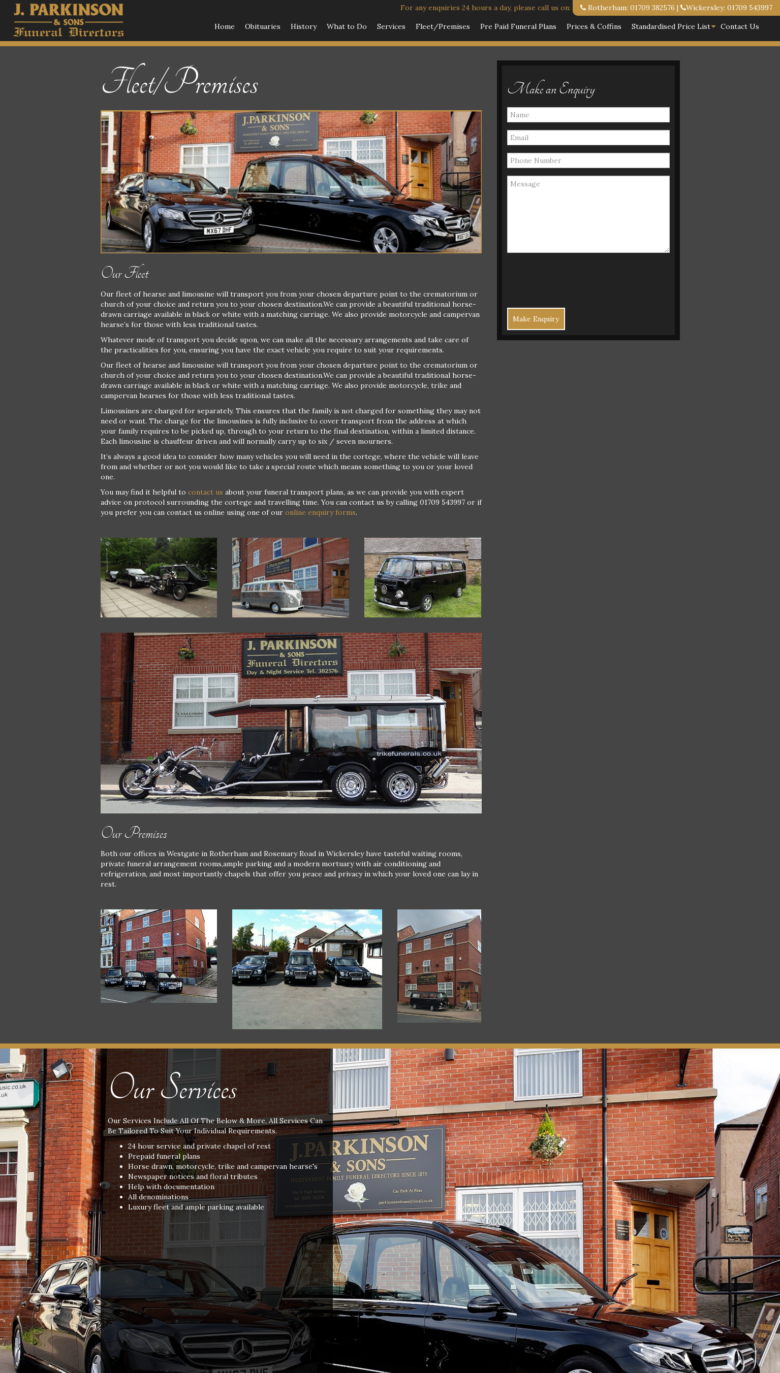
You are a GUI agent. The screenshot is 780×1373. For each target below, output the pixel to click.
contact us (205, 492)
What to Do (347, 26)
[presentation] (566, 275)
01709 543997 (749, 7)
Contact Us (740, 26)
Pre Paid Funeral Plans (518, 26)
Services (391, 26)
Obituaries (262, 26)
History (304, 26)
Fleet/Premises (443, 26)
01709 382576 (652, 7)
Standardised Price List (671, 26)
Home (224, 26)
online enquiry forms (320, 512)
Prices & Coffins (594, 26)
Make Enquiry (536, 318)
